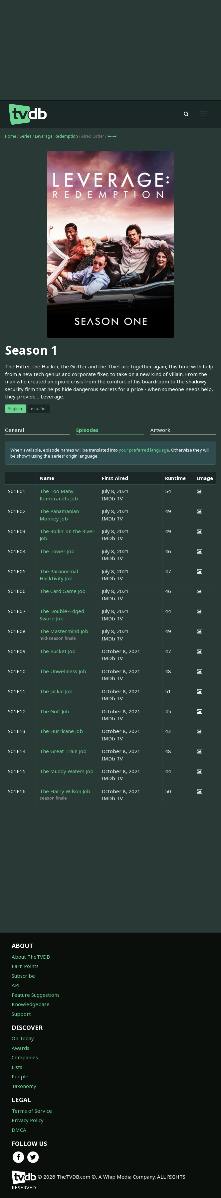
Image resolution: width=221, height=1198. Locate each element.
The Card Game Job (63, 591)
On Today (23, 1038)
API (16, 985)
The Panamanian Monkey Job (59, 514)
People (20, 1076)
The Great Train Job (63, 751)
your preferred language (144, 450)
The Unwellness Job (63, 671)
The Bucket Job (58, 651)
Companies (25, 1057)
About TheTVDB (31, 956)
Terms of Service (32, 1110)
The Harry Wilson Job (65, 791)
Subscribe (23, 975)
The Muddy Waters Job (67, 771)
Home (10, 136)
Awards (20, 1048)
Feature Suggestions (36, 994)
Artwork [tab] (160, 430)
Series (26, 136)
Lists (17, 1067)
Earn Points (25, 966)
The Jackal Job (56, 691)
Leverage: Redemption (57, 136)
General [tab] (14, 430)
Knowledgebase (31, 1004)
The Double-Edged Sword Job (62, 614)
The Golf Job (54, 711)
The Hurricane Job (61, 731)
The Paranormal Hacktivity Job (59, 575)
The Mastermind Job (64, 631)
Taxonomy (24, 1086)
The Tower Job (57, 551)
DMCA (19, 1129)
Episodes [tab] (87, 430)
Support (21, 1013)
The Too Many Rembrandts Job (59, 494)
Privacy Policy (28, 1120)
